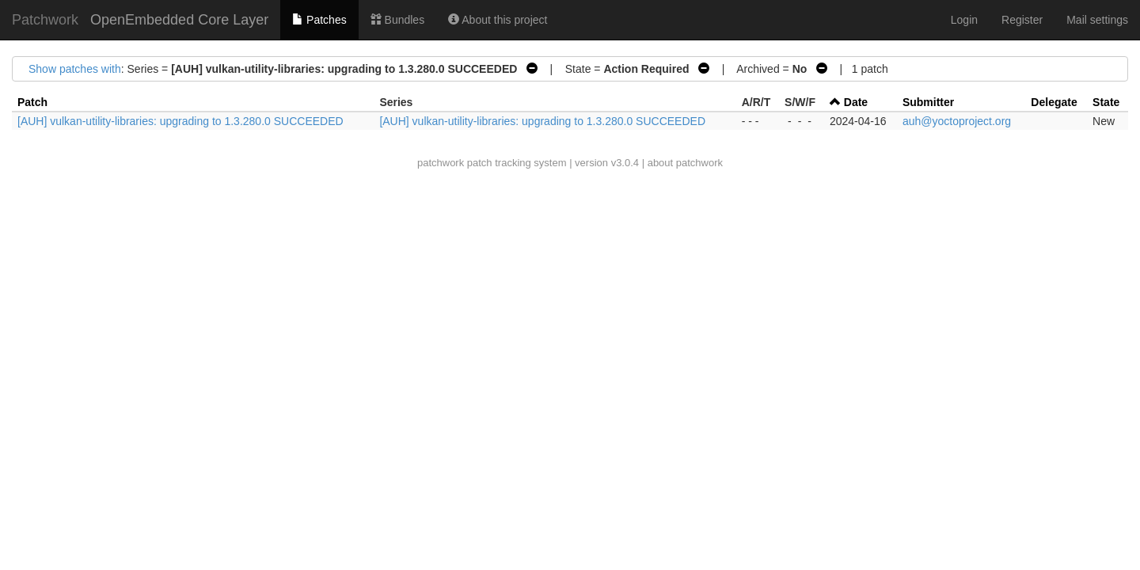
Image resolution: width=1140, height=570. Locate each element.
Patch (32, 102)
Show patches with (74, 69)
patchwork (440, 163)
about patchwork (685, 163)
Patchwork (45, 20)
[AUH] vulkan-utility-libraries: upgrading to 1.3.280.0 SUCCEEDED (180, 121)
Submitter (928, 102)
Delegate (1054, 102)
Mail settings (1097, 19)
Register (1022, 19)
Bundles (397, 19)
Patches (319, 19)
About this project (497, 19)
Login (964, 19)
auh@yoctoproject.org (956, 121)
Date (856, 102)
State (1105, 102)
